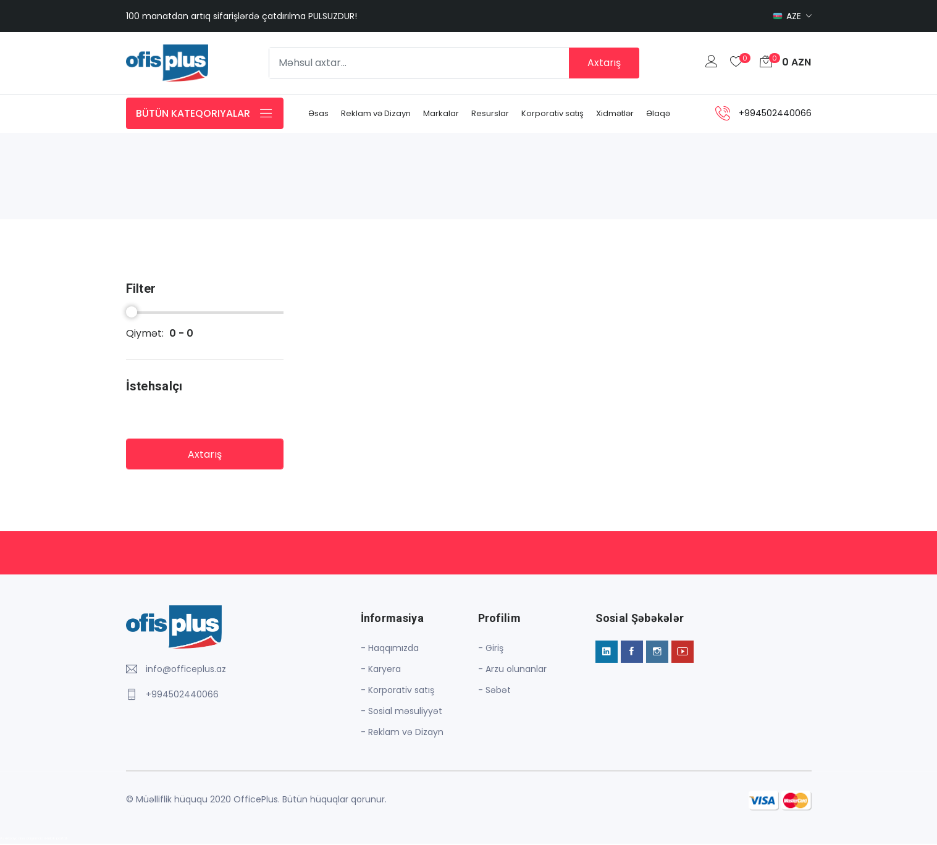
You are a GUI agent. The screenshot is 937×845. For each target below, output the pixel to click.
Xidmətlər (615, 114)
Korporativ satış (552, 114)
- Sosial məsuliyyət (401, 712)
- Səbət (494, 691)
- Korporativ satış (397, 691)
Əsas (318, 114)
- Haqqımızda (390, 649)
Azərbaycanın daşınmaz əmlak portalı (33, 839)
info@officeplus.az (186, 670)
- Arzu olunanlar (512, 670)
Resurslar (490, 114)
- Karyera (381, 670)
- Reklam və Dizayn (402, 733)
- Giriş (490, 649)
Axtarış (604, 63)
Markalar (441, 114)
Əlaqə (658, 114)
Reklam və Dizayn (376, 114)
